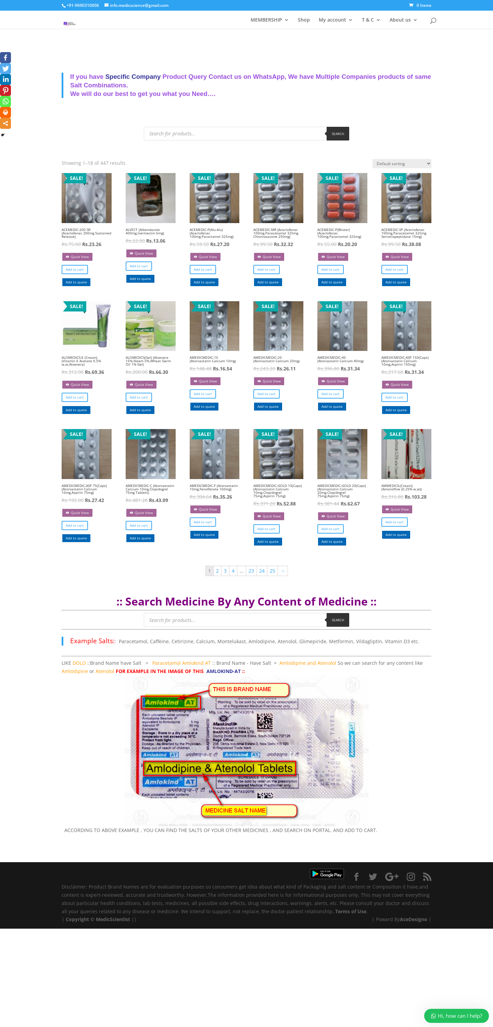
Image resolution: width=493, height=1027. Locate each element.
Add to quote (76, 282)
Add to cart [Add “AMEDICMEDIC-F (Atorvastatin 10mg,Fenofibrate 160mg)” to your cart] (203, 521)
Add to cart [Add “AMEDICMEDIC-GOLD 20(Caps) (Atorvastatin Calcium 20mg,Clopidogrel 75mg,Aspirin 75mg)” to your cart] (330, 528)
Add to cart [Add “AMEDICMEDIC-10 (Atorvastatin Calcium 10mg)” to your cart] (203, 393)
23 (251, 570)
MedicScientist (113, 919)
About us (400, 19)
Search (338, 133)
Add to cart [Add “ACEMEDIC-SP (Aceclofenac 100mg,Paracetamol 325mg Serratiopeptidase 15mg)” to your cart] (394, 269)
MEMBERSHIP (266, 19)
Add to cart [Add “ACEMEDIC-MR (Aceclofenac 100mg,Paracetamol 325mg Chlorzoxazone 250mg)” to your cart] (266, 269)
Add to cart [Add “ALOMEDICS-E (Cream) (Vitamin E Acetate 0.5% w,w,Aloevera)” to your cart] (75, 397)
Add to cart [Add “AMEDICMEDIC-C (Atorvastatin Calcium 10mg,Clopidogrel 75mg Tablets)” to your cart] (139, 525)
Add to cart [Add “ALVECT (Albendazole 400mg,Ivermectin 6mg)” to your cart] (139, 266)
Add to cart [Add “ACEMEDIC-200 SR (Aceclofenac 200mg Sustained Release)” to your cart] (75, 269)
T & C (368, 19)
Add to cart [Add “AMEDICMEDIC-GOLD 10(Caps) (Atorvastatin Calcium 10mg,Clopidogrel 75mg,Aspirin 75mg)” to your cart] (266, 528)
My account (332, 19)
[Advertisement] (205, 977)
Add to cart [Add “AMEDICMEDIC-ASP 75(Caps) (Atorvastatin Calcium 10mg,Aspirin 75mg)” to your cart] (75, 525)
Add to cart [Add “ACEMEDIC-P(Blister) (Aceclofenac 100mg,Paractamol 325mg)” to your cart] (330, 269)
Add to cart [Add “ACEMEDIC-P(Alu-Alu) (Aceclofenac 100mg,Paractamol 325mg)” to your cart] (203, 269)
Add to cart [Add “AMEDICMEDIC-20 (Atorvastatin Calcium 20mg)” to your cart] (266, 393)
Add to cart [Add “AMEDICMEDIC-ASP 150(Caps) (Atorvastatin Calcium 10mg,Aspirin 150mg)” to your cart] (394, 397)
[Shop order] (401, 163)
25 (272, 570)
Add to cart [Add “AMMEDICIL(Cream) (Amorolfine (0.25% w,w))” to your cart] (394, 521)
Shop (304, 19)
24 (262, 570)
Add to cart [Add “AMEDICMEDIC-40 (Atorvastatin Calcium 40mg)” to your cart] (330, 393)
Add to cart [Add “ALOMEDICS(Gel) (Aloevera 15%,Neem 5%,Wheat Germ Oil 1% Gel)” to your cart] (139, 397)
